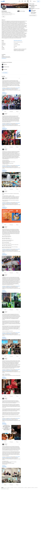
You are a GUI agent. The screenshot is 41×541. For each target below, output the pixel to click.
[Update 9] (14, 420)
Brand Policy (32, 487)
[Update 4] (14, 208)
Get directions (4, 58)
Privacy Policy (15, 487)
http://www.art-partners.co (18, 40)
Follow (3, 16)
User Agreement (12, 487)
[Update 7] (14, 334)
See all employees (5, 72)
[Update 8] (14, 377)
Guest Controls (35, 487)
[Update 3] (14, 169)
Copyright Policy (29, 487)
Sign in (38, 1)
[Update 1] (14, 94)
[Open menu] (27, 9)
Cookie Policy (25, 487)
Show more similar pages (33, 15)
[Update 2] (14, 130)
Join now (34, 1)
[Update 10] (14, 464)
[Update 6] (14, 292)
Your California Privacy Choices (20, 487)
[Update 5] (14, 250)
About (6, 487)
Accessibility (8, 487)
